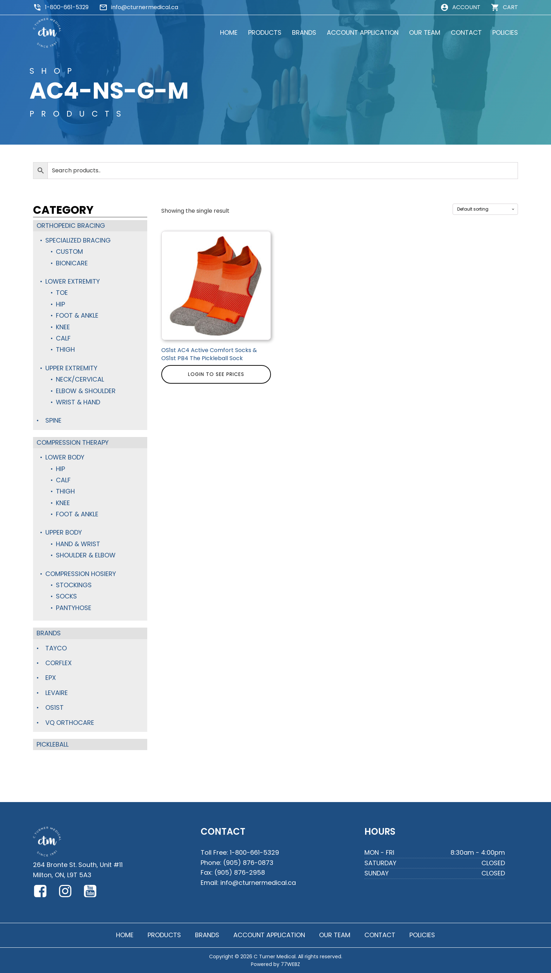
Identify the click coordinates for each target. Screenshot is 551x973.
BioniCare (72, 263)
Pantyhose (73, 607)
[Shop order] (485, 209)
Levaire (56, 692)
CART (510, 7)
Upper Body (63, 532)
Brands (49, 633)
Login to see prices (216, 374)
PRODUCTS (264, 32)
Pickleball (53, 744)
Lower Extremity (72, 281)
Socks (66, 596)
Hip (60, 304)
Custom (69, 251)
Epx (50, 677)
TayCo (56, 648)
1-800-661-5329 (67, 7)
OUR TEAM (424, 32)
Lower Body (64, 457)
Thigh (65, 349)
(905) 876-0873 (248, 862)
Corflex (58, 662)
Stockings (74, 585)
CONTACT (466, 32)
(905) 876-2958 (239, 872)
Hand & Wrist (78, 544)
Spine (53, 420)
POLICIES (505, 32)
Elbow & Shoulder (86, 390)
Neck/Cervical (80, 379)
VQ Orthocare (69, 722)
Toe (62, 292)
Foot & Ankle (77, 315)
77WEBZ (290, 964)
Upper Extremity (71, 368)
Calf (63, 338)
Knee (63, 327)
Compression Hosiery (80, 573)
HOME (229, 32)
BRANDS (304, 32)
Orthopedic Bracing (71, 225)
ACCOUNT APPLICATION (362, 32)
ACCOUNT (466, 7)
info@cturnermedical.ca (144, 7)
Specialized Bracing (78, 240)
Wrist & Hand (78, 402)
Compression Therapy (73, 442)
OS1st (54, 707)
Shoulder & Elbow (86, 555)
